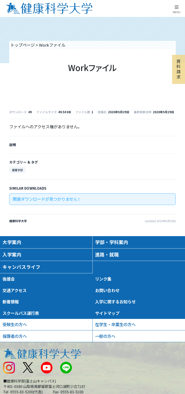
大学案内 (11, 242)
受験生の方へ (14, 324)
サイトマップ (107, 313)
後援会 (8, 279)
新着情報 (10, 301)
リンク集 (103, 279)
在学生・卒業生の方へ (115, 324)
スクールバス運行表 (20, 313)
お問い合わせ (107, 290)
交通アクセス (14, 290)
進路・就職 (107, 254)
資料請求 (178, 69)
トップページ (22, 45)
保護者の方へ (14, 336)
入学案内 (11, 254)
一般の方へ (105, 336)
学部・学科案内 (111, 242)
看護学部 (17, 170)
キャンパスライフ (21, 266)
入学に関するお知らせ (115, 301)
